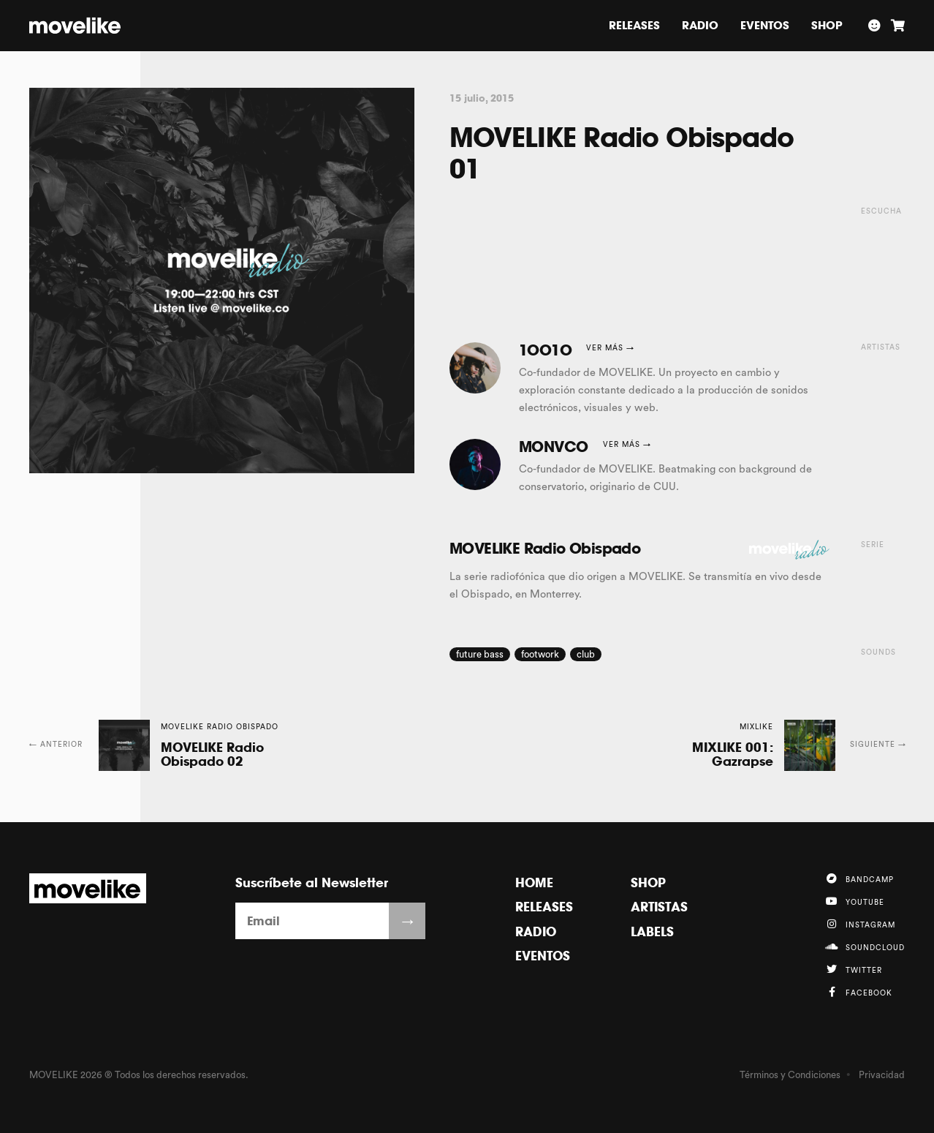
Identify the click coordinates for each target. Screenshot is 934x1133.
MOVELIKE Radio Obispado (544, 548)
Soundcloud (865, 946)
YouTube (854, 901)
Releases (634, 25)
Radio (700, 25)
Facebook (858, 992)
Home (534, 882)
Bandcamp (859, 878)
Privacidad (882, 1075)
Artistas (659, 906)
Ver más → (610, 348)
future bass (480, 654)
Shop (827, 25)
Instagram (860, 924)
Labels (652, 931)
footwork (540, 654)
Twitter (853, 969)
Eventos (764, 25)
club (586, 654)
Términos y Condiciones (790, 1075)
